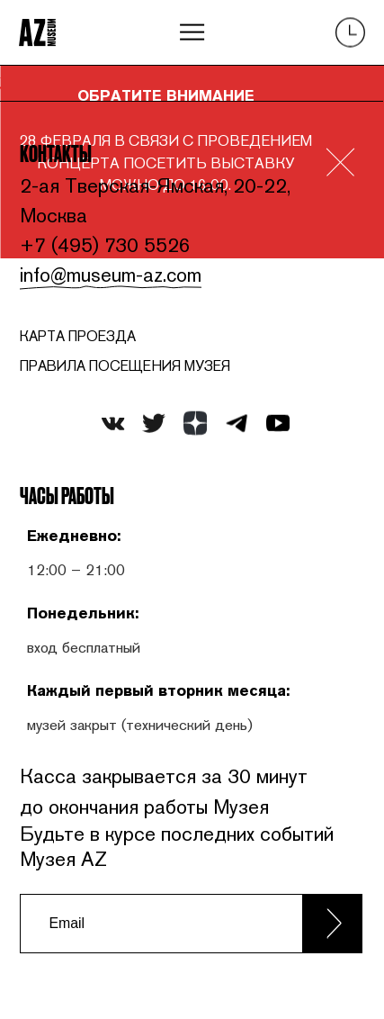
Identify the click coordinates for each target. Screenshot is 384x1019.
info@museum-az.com (113, 276)
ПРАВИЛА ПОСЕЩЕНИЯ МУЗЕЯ (129, 368)
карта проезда (79, 338)
